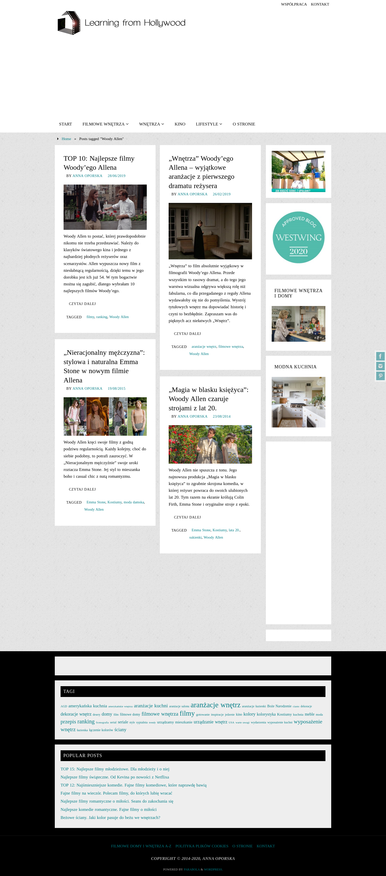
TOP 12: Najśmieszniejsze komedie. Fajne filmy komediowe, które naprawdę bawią (134, 785)
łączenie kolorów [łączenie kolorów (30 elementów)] (101, 730)
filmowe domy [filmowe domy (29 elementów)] (130, 714)
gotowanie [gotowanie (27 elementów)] (203, 714)
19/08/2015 (117, 388)
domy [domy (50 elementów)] (107, 714)
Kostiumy (115, 502)
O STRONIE (242, 846)
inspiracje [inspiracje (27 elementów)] (217, 714)
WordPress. (213, 869)
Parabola (192, 869)
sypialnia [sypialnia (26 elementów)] (142, 722)
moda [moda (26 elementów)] (319, 714)
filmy (90, 317)
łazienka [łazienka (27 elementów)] (82, 730)
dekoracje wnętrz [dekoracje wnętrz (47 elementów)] (76, 714)
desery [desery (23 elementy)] (96, 714)
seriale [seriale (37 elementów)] (123, 722)
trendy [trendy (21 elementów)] (152, 722)
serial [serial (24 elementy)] (113, 722)
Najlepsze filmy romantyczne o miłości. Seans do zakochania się (117, 801)
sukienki (195, 537)
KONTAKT (320, 4)
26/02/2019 (222, 194)
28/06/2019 (117, 176)
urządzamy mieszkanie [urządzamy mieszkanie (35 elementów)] (174, 722)
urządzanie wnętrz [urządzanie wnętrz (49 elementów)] (210, 721)
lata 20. (234, 530)
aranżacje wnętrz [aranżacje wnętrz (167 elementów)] (216, 705)
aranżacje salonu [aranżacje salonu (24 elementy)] (179, 706)
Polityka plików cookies (201, 846)
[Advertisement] (193, 78)
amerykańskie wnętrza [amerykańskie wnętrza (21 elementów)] (120, 706)
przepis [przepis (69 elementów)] (68, 722)
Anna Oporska (88, 176)
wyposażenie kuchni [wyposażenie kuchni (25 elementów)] (280, 722)
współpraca (294, 4)
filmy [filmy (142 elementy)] (187, 713)
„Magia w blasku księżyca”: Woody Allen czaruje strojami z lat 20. (209, 399)
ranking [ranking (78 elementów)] (85, 721)
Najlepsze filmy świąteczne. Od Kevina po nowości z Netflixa (115, 777)
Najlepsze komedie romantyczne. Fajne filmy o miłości (109, 809)
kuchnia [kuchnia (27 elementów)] (298, 714)
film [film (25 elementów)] (116, 714)
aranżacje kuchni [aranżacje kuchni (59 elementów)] (151, 705)
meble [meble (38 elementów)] (310, 714)
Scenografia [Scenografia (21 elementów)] (102, 722)
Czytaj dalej (82, 304)
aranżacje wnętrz (204, 346)
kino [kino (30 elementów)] (239, 714)
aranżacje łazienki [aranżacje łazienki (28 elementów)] (254, 706)
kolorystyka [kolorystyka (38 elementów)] (266, 714)
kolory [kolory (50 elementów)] (250, 714)
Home (66, 139)
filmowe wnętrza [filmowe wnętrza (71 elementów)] (159, 714)
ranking (101, 317)
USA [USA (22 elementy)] (231, 722)
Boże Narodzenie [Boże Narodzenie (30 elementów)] (279, 706)
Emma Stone (95, 502)
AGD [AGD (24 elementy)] (64, 706)
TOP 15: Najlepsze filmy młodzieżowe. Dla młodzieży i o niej (115, 769)
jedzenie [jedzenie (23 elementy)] (229, 714)
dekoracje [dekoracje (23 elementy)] (306, 706)
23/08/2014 (222, 416)
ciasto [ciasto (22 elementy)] (296, 706)
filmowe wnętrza (230, 346)
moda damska (134, 502)
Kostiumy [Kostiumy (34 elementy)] (284, 714)
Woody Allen (119, 317)
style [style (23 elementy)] (132, 722)
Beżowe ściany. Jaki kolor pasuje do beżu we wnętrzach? (110, 817)
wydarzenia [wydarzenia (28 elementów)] (258, 722)
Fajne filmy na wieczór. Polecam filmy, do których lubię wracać (116, 793)
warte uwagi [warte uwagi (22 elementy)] (242, 722)
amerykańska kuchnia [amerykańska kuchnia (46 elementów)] (87, 705)
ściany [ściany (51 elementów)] (121, 729)
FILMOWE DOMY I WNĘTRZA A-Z (141, 846)
